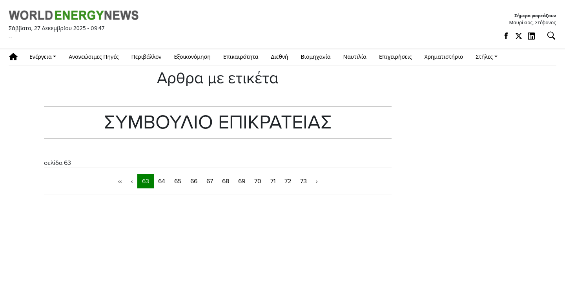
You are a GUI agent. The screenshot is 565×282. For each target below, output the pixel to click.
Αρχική (16, 56)
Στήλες (484, 56)
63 (145, 181)
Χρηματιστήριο (443, 56)
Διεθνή (279, 56)
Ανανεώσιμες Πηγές (93, 56)
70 (257, 181)
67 (209, 181)
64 (161, 181)
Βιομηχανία (316, 56)
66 (193, 181)
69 (241, 181)
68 (225, 181)
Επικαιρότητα (241, 56)
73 (303, 181)
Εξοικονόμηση (192, 56)
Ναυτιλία (354, 56)
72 (287, 181)
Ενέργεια (40, 56)
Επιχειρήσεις (395, 56)
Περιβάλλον (146, 56)
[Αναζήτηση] (548, 36)
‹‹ (120, 181)
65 (177, 181)
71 (272, 181)
